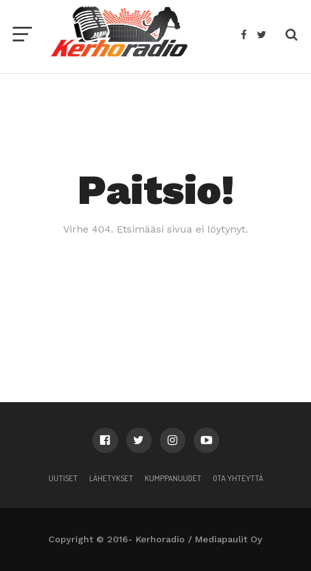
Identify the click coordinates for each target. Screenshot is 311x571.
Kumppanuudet (173, 478)
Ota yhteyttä (238, 478)
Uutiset (63, 478)
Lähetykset (111, 478)
